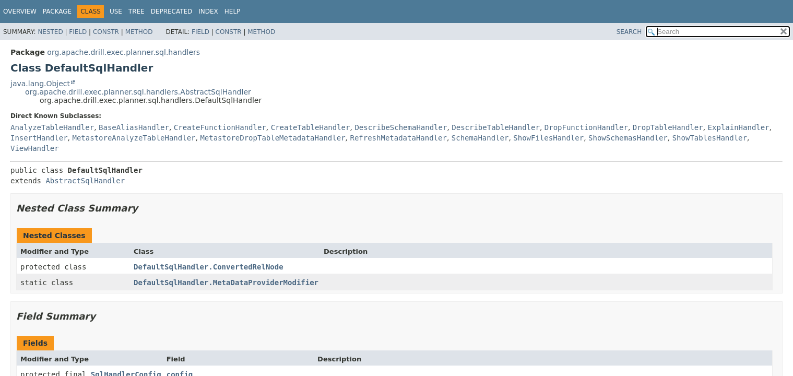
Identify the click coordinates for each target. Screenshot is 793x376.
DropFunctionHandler (586, 127)
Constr (106, 32)
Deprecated (172, 11)
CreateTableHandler (310, 127)
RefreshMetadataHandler (398, 138)
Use (116, 11)
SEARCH (629, 32)
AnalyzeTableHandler (52, 127)
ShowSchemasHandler (628, 138)
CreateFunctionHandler (220, 127)
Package (57, 11)
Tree (136, 11)
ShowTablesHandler (709, 138)
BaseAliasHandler (134, 127)
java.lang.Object (40, 83)
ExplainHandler (739, 127)
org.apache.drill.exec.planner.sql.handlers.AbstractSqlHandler (138, 92)
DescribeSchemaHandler (400, 127)
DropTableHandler (668, 127)
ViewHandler (34, 148)
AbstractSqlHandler (85, 181)
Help (232, 11)
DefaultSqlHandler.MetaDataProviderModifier (226, 282)
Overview (20, 11)
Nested (50, 32)
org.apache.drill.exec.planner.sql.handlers (123, 52)
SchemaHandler (480, 138)
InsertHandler (39, 138)
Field (78, 32)
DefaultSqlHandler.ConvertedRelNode (208, 267)
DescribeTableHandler (496, 127)
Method (139, 32)
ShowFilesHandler (548, 138)
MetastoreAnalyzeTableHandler (133, 138)
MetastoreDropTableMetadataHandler (272, 138)
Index (208, 11)
